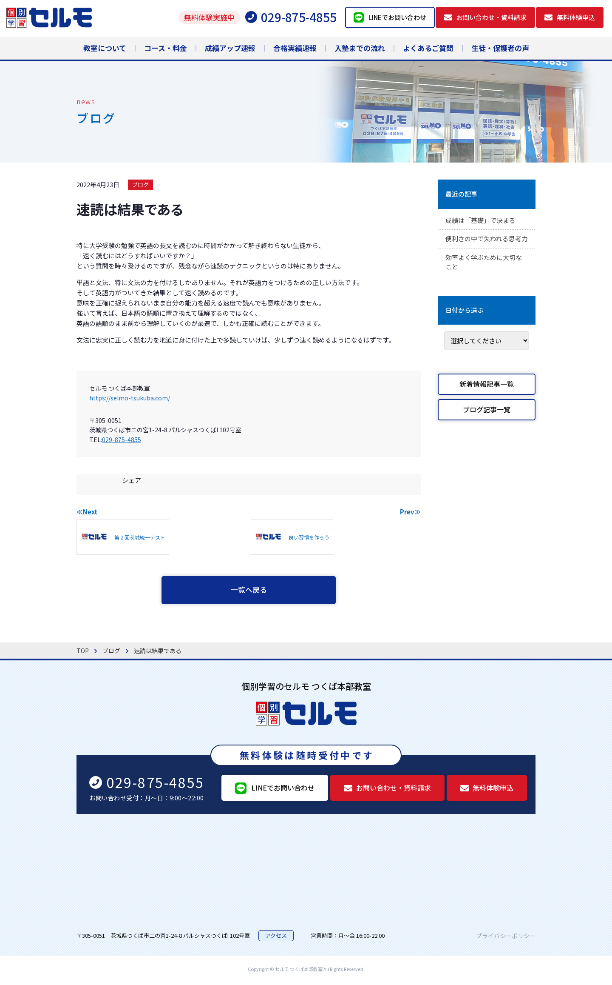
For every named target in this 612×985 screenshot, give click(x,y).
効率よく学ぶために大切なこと (486, 274)
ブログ (140, 184)
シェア (131, 480)
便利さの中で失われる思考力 (486, 245)
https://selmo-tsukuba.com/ (129, 398)
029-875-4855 (121, 439)
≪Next (86, 511)
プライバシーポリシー (506, 937)
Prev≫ (410, 511)
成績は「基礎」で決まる (482, 221)
